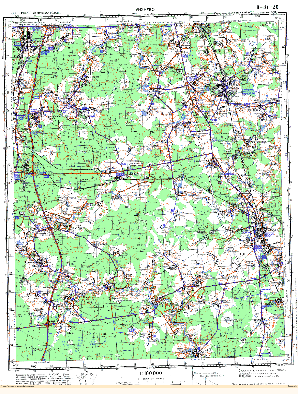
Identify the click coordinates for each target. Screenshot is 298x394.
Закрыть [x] (292, 386)
